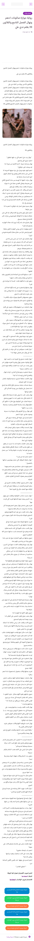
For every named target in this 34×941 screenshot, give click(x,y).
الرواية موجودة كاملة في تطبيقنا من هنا (17, 906)
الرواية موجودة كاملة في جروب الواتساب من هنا (17, 899)
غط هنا (24, 876)
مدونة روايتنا (10, 937)
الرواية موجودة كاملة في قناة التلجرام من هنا (17, 891)
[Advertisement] (17, 46)
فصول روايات (27, 13)
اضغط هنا (13, 879)
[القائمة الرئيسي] (30, 4)
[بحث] (3, 4)
